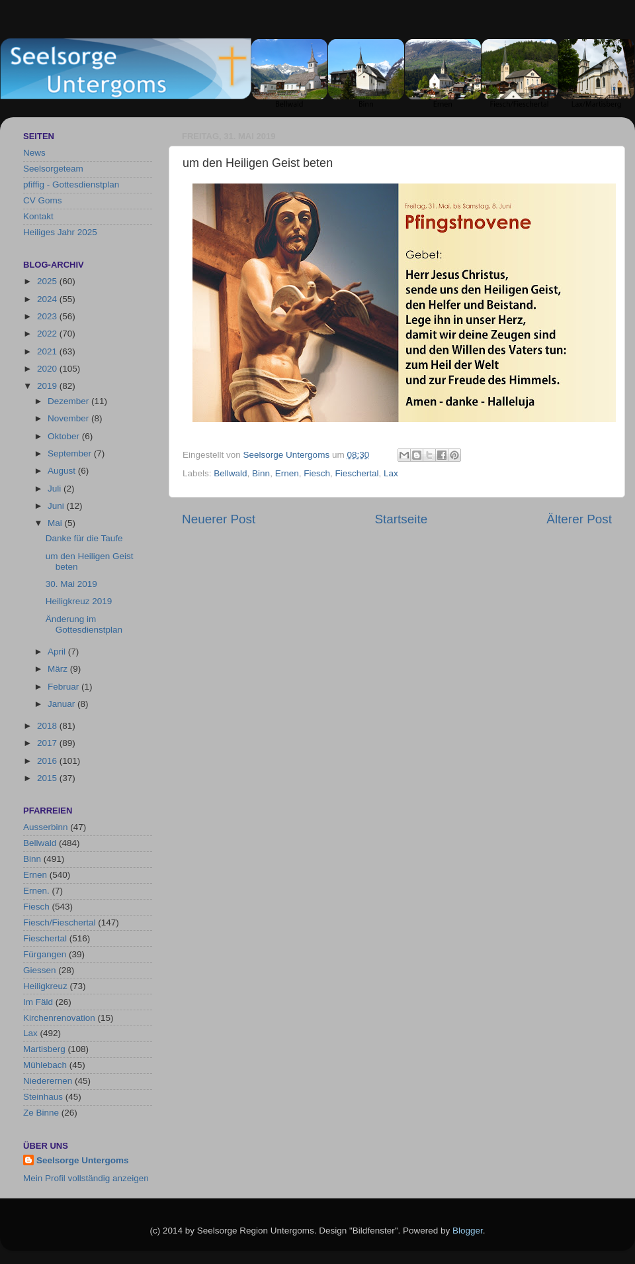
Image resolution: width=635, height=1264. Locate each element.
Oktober (65, 436)
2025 (48, 281)
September (71, 453)
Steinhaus (43, 1097)
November (69, 418)
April (58, 652)
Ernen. (36, 891)
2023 (48, 316)
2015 (48, 778)
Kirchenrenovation (59, 1018)
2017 (48, 743)
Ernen (287, 473)
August (63, 471)
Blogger (467, 1231)
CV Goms (42, 200)
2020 (48, 369)
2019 (48, 386)
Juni (57, 506)
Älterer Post (579, 519)
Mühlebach (45, 1065)
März (59, 669)
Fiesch (317, 473)
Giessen (39, 970)
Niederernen (47, 1081)
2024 (48, 299)
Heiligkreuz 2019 (79, 601)
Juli (56, 489)
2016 (48, 761)
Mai (56, 523)
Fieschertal (356, 473)
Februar (64, 687)
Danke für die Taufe (84, 538)
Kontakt (38, 216)
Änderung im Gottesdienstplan (84, 624)
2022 (48, 334)
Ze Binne (41, 1113)
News (34, 153)
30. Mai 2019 (71, 584)
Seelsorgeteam (53, 169)
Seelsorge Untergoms (82, 1160)
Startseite (400, 519)
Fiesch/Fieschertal (59, 922)
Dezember (69, 401)
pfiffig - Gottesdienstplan (71, 184)
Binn (261, 473)
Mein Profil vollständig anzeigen (86, 1178)
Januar (62, 704)
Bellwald (230, 473)
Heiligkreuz (45, 986)
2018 (48, 726)
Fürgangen (44, 954)
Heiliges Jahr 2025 (60, 232)
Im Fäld (38, 1002)
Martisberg (44, 1049)
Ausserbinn (45, 827)
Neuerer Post (218, 519)
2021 (48, 351)
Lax (391, 473)
